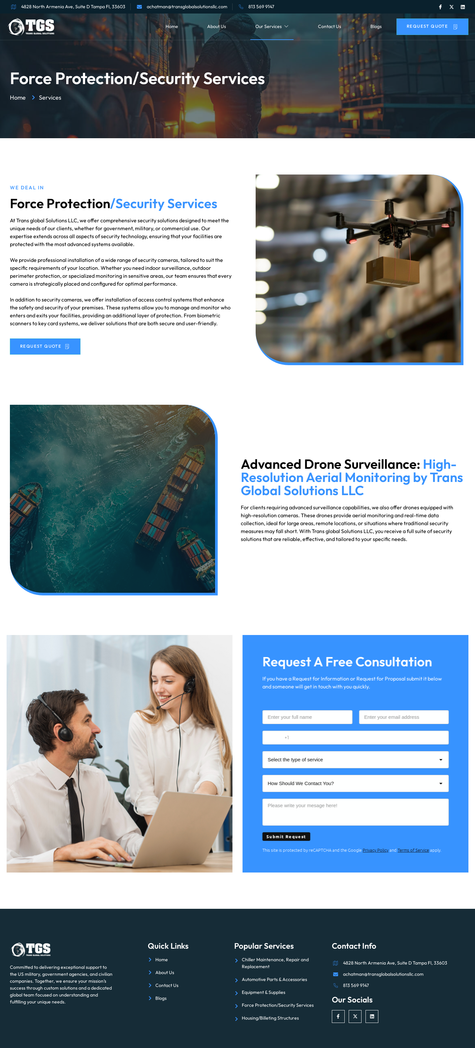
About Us (216, 26)
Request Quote (432, 26)
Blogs (376, 26)
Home (172, 26)
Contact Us (329, 26)
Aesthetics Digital (412, 1033)
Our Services (272, 26)
